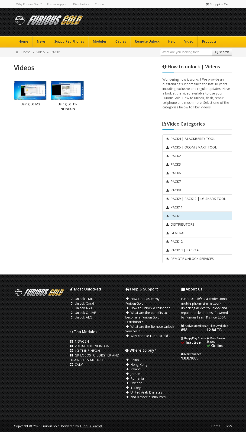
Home (23, 41)
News (41, 41)
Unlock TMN (82, 298)
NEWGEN (79, 341)
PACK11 (174, 207)
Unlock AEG (81, 317)
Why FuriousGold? (29, 4)
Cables (120, 41)
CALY (76, 364)
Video (188, 41)
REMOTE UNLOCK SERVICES (189, 258)
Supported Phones (69, 41)
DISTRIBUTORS (179, 224)
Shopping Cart (217, 4)
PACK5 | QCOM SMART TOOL (191, 147)
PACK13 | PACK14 (181, 250)
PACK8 (173, 190)
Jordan (132, 374)
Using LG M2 (30, 104)
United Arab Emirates (143, 392)
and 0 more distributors (145, 397)
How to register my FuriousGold (142, 301)
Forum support (57, 4)
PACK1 (56, 52)
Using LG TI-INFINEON (67, 106)
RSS (229, 426)
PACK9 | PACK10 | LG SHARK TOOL (195, 198)
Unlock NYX (81, 308)
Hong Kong (136, 364)
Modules (100, 41)
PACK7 (173, 181)
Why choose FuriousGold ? (147, 336)
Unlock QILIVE (83, 312)
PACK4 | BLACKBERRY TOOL (190, 138)
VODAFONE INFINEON (89, 346)
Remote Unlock (147, 41)
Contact (100, 4)
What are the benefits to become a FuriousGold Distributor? (146, 317)
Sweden (133, 383)
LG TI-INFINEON (85, 350)
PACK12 (174, 241)
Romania (134, 378)
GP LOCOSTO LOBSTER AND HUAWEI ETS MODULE (94, 357)
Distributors (81, 4)
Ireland (133, 369)
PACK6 (173, 173)
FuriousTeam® (91, 426)
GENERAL (175, 233)
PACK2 (173, 156)
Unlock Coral (82, 303)
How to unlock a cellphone (147, 308)
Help (171, 41)
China (132, 360)
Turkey (133, 387)
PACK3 (173, 164)
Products (209, 41)
